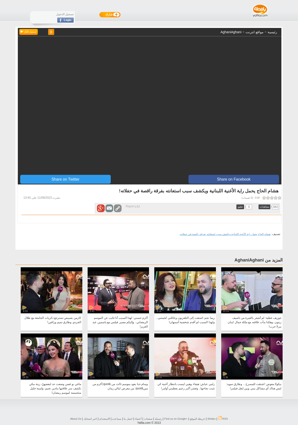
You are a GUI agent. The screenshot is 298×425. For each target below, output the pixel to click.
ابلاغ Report (133, 206)
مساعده (116, 418)
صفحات (148, 418)
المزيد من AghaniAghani (258, 260)
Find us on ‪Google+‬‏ (176, 418)
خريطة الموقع (197, 418)
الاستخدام (104, 418)
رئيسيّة (158, 418)
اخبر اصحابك (90, 418)
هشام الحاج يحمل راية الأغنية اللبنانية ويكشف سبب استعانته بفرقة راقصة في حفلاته (225, 234)
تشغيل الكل (28, 31)
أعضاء (138, 418)
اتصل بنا (128, 418)
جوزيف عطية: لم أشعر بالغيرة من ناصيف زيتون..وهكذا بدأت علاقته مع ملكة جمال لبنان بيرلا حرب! (254, 322)
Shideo (211, 418)
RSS (223, 418)
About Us (75, 418)
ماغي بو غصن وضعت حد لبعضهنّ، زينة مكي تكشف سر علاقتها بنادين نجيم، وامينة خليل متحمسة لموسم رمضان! (55, 388)
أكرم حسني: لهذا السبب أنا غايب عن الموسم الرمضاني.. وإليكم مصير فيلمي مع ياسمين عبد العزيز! (120, 322)
